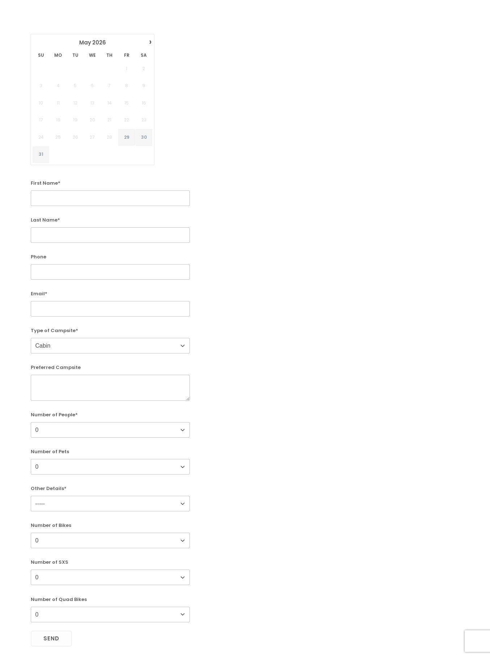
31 (40, 155)
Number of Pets (50, 451)
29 (126, 137)
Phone (38, 256)
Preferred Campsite (56, 367)
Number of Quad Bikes (59, 599)
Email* (39, 293)
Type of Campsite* (54, 330)
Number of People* (54, 414)
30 (143, 137)
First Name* (45, 183)
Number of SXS (49, 562)
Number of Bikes (51, 525)
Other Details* (49, 488)
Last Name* (45, 219)
